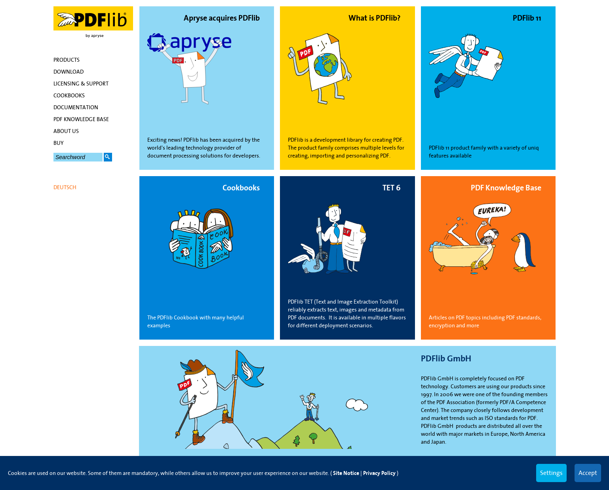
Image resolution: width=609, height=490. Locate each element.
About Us (66, 131)
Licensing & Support (80, 83)
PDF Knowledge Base (81, 119)
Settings (551, 472)
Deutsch (64, 187)
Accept (588, 472)
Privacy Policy (379, 473)
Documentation (75, 107)
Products (66, 59)
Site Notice (346, 473)
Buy (58, 143)
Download (68, 71)
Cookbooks (69, 95)
